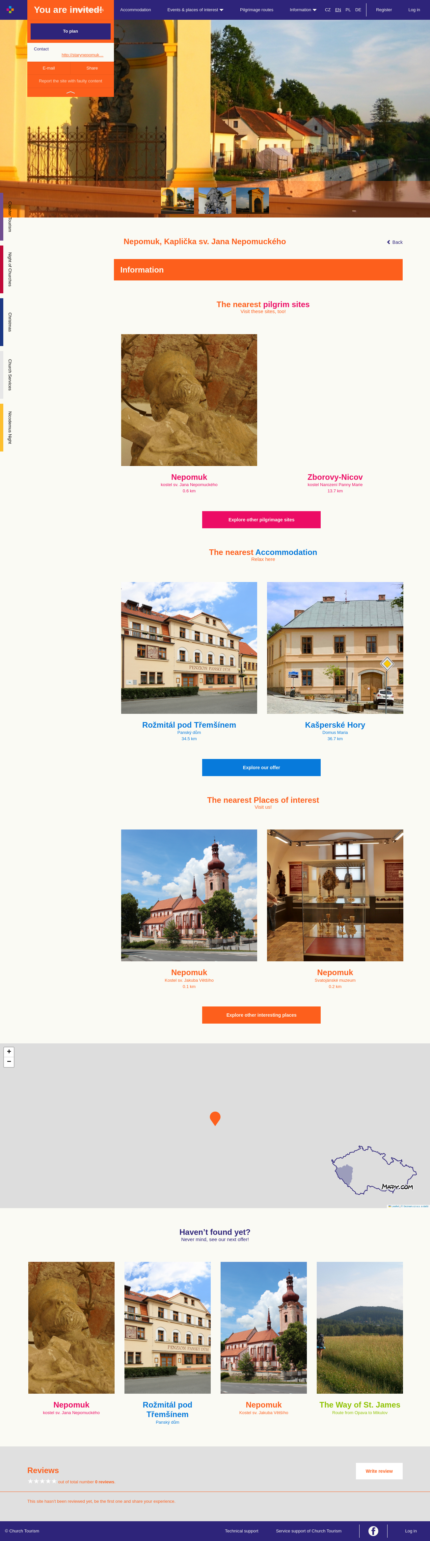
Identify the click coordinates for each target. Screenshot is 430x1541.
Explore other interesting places (262, 1015)
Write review (379, 1471)
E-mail (49, 68)
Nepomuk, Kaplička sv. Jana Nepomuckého (205, 241)
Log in (414, 9)
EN (338, 9)
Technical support (241, 1530)
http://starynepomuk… (82, 54)
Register (384, 9)
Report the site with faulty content (70, 80)
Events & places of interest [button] (196, 9)
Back (395, 242)
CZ (328, 9)
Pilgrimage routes (256, 9)
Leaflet (394, 1206)
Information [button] (303, 9)
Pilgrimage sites (89, 9)
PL (348, 9)
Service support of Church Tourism (308, 1530)
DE (358, 9)
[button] (215, 1119)
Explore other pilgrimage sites (261, 519)
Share (92, 68)
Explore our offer (261, 767)
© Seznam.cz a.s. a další (414, 1206)
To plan (70, 31)
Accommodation (135, 9)
